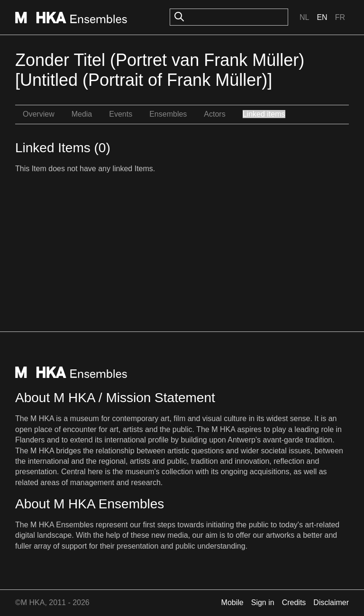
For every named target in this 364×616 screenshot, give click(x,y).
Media (82, 114)
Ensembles (168, 114)
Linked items (264, 114)
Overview (39, 114)
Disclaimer (331, 602)
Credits (294, 602)
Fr (340, 17)
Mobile (232, 602)
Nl (304, 17)
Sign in (262, 602)
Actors (214, 114)
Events (120, 114)
